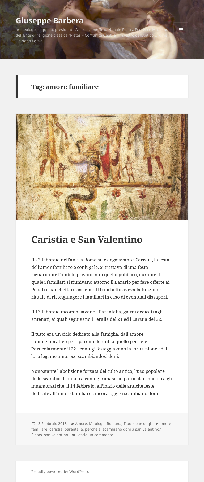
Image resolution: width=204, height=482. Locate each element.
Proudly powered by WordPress (60, 471)
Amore (81, 423)
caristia (55, 429)
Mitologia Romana (105, 423)
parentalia (74, 429)
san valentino (56, 434)
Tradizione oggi (137, 423)
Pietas (36, 434)
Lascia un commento (94, 434)
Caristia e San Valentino (86, 239)
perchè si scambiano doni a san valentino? (123, 429)
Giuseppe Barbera (50, 20)
